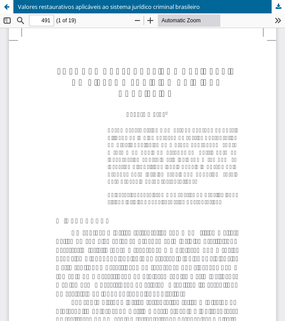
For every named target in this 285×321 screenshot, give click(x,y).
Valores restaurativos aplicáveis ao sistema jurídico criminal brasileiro (109, 7)
